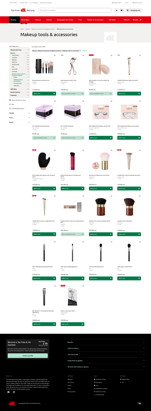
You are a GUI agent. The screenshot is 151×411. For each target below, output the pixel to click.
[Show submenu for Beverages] (32, 19)
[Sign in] (116, 10)
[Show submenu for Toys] (84, 19)
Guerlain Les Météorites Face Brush (99, 175)
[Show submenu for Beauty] (19, 19)
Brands (135, 20)
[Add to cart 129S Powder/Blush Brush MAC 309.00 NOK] (101, 278)
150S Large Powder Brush (124, 267)
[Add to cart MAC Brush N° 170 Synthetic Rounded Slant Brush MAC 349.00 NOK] (44, 324)
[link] (13, 3)
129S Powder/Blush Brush (96, 267)
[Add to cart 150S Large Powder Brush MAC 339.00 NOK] (129, 278)
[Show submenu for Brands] (141, 19)
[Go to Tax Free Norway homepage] (23, 10)
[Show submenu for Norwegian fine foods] (76, 19)
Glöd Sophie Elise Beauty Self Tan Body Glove (43, 176)
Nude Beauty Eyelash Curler (68, 80)
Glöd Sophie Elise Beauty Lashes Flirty (128, 126)
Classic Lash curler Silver (68, 311)
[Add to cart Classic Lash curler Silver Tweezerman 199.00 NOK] (72, 324)
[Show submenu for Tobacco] (44, 19)
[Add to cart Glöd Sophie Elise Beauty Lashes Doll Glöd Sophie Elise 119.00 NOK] (101, 138)
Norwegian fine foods (65, 20)
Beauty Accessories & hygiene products (43, 29)
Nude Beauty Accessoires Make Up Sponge (99, 81)
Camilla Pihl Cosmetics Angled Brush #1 (43, 221)
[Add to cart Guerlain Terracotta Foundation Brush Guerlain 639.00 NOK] (101, 234)
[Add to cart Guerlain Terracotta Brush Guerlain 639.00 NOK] (129, 234)
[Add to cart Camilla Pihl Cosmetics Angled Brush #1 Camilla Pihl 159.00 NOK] (44, 234)
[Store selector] (127, 2)
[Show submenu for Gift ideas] (118, 19)
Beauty (13, 20)
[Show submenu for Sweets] (54, 19)
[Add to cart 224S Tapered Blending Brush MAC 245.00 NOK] (72, 278)
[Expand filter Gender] (19, 113)
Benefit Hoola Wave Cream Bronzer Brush (71, 176)
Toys (80, 20)
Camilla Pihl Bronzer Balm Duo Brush (127, 80)
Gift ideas (112, 20)
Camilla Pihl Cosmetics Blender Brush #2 (128, 175)
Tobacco (38, 20)
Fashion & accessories (95, 20)
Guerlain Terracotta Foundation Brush (99, 221)
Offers (127, 20)
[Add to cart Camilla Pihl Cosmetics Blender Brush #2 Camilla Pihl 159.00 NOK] (129, 188)
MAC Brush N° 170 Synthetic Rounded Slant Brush (43, 311)
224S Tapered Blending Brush (69, 267)
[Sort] (19, 46)
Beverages (25, 20)
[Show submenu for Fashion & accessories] (106, 19)
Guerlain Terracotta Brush (124, 221)
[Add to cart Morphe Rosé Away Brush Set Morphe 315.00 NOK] (44, 93)
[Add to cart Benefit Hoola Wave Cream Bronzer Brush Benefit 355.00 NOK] (72, 188)
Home (22, 29)
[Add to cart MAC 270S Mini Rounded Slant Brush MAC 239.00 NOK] (44, 278)
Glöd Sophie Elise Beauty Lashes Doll (99, 126)
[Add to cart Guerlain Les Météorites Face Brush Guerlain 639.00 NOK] (101, 188)
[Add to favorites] (55, 55)
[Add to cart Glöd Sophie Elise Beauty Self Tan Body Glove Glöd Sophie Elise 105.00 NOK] (44, 188)
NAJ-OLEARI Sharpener (67, 126)
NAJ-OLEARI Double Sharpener (41, 126)
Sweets (49, 20)
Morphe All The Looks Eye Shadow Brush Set (72, 221)
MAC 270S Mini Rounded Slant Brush (42, 267)
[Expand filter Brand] (19, 122)
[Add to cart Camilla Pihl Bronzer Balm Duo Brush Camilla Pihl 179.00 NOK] (129, 93)
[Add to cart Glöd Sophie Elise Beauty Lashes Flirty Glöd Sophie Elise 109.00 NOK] (129, 138)
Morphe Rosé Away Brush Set (40, 80)
